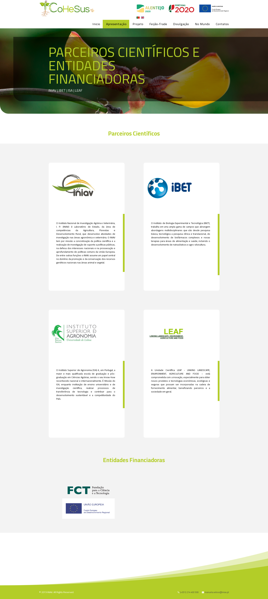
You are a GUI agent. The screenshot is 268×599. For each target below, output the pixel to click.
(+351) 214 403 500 (189, 592)
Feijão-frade (158, 24)
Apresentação (116, 24)
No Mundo (202, 24)
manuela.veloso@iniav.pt (217, 592)
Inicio (96, 24)
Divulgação (181, 24)
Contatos (222, 24)
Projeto (138, 24)
